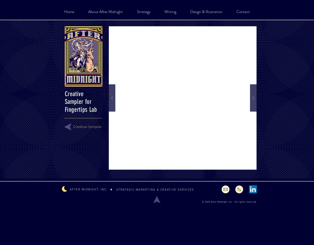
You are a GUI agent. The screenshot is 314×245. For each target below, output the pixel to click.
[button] (183, 98)
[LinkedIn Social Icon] (253, 189)
